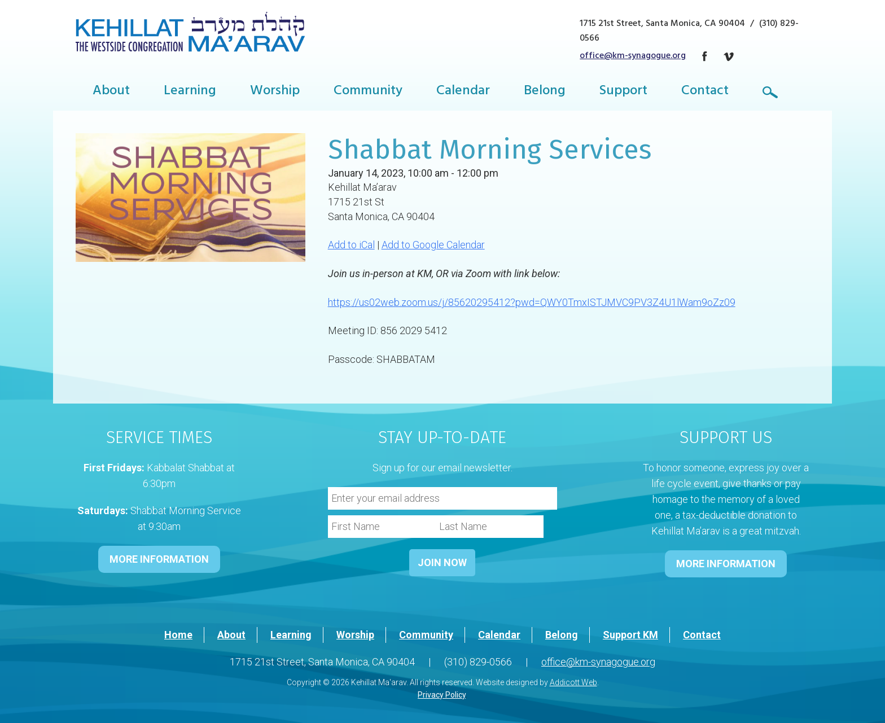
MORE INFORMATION (159, 559)
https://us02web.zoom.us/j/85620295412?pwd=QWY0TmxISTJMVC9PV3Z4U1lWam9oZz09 (531, 302)
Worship (275, 92)
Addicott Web (573, 682)
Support (623, 92)
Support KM (630, 635)
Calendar (463, 92)
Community (368, 92)
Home (178, 635)
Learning (190, 92)
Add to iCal (351, 245)
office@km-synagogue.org (633, 56)
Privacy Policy (442, 694)
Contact (705, 92)
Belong (545, 92)
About (111, 92)
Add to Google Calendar (433, 245)
